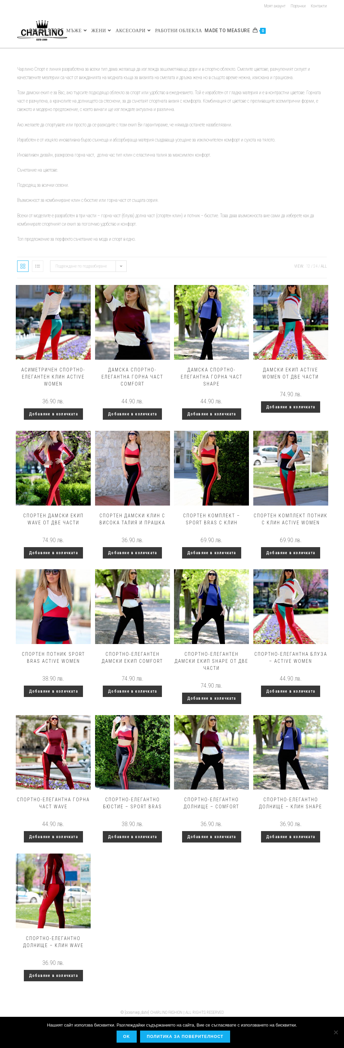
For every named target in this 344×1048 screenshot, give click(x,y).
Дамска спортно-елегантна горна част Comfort (132, 377)
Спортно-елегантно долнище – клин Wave (53, 942)
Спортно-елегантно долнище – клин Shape (290, 803)
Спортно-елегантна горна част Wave (53, 803)
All (324, 266)
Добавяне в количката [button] (53, 414)
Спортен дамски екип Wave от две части (53, 519)
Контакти (319, 6)
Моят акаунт (275, 6)
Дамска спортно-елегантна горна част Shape (212, 377)
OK (127, 1037)
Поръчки (298, 6)
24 (315, 266)
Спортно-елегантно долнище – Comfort (211, 803)
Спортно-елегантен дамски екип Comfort (132, 657)
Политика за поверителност (185, 1037)
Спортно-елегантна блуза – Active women (290, 657)
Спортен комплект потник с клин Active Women (291, 519)
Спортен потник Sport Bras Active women (53, 657)
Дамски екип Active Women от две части (290, 373)
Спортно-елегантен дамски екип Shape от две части (211, 661)
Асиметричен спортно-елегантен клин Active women (53, 377)
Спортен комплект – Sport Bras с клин (211, 519)
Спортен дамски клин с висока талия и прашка (132, 519)
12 (308, 266)
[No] (335, 1032)
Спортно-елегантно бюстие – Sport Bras (132, 803)
